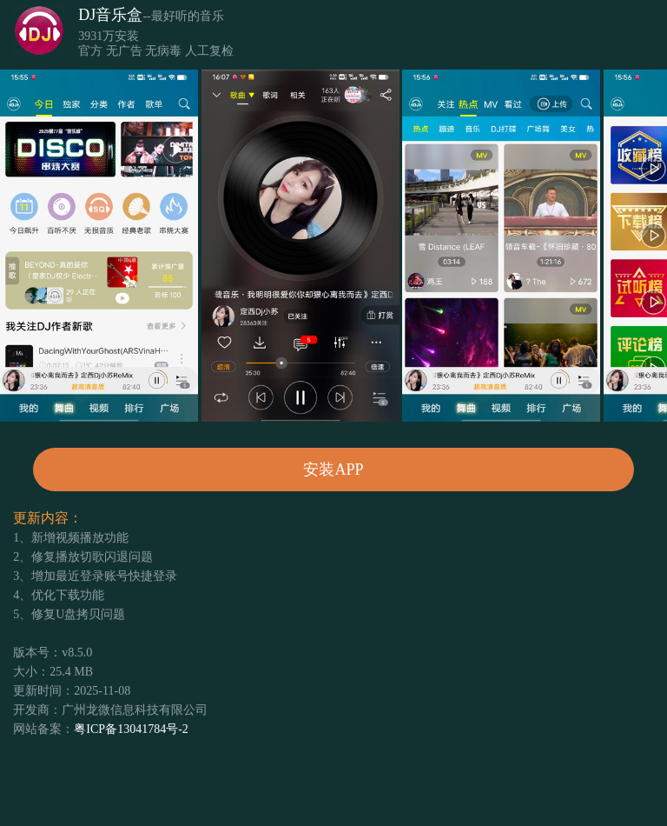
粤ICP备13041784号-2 (131, 729)
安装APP (333, 469)
